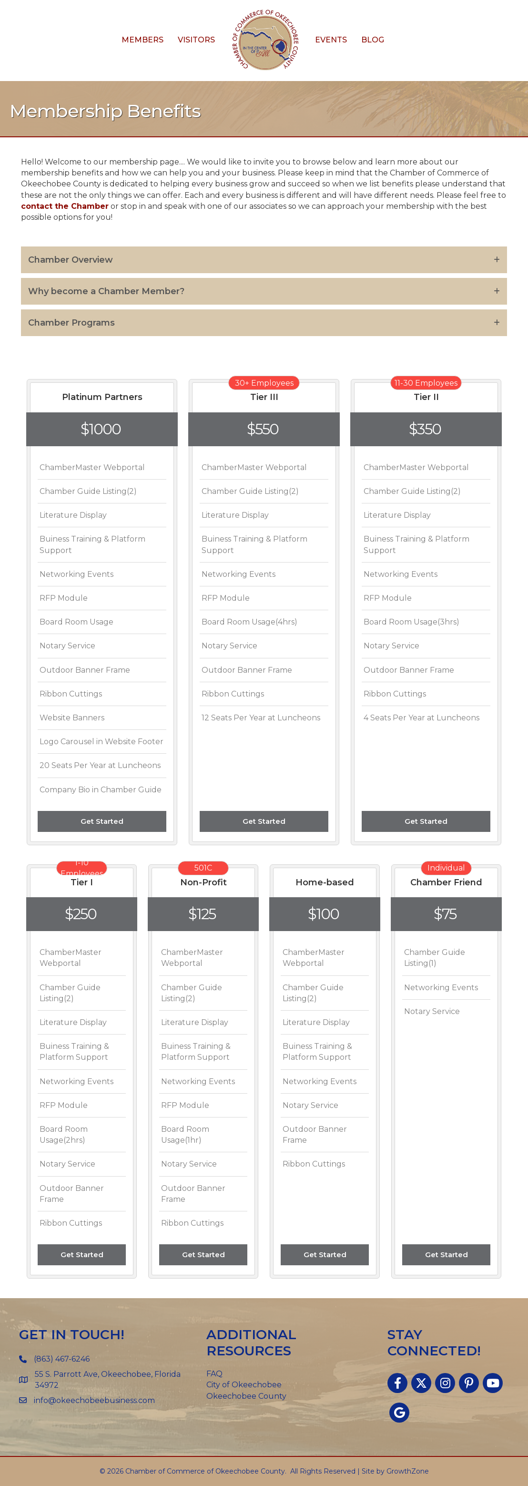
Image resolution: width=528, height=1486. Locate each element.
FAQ (214, 1373)
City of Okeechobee (244, 1384)
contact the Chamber (65, 206)
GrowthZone (407, 1471)
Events (331, 39)
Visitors (196, 39)
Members (142, 39)
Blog (372, 39)
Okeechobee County (246, 1396)
